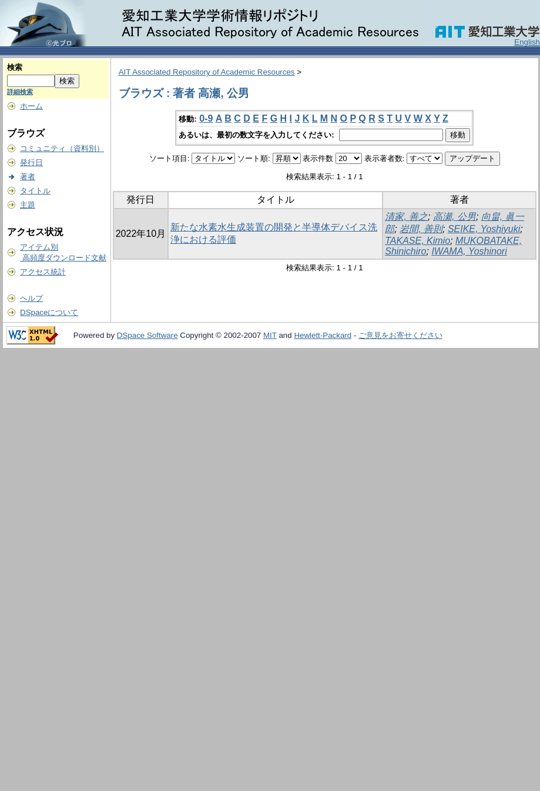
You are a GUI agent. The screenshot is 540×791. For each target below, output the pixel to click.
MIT (270, 335)
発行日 (31, 162)
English (527, 42)
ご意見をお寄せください (400, 335)
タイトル (35, 190)
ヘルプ (31, 298)
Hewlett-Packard (322, 335)
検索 (14, 67)
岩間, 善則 (421, 229)
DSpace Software (147, 335)
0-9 (206, 118)
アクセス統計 (43, 271)
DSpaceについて (49, 312)
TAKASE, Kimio (417, 241)
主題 (27, 204)
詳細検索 (20, 91)
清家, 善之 (406, 217)
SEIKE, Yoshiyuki (484, 229)
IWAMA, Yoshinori (469, 251)
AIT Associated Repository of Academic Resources (207, 72)
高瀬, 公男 (454, 217)
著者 (27, 176)
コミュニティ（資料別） (62, 148)
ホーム (31, 106)
